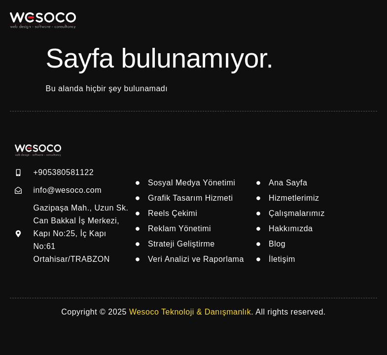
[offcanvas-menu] (357, 19)
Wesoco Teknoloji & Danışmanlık (190, 312)
